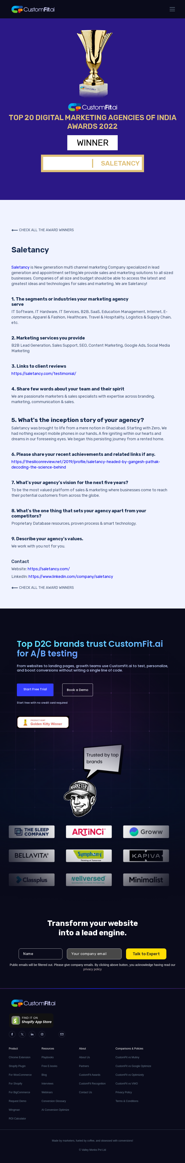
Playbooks (47, 1057)
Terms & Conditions (127, 1101)
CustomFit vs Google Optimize (133, 1066)
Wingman (14, 1109)
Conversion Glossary (53, 1101)
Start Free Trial (35, 689)
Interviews (47, 1083)
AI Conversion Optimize (55, 1109)
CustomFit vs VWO (127, 1083)
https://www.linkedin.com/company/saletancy (70, 576)
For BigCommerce (19, 1092)
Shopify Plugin (17, 1066)
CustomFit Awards (89, 1074)
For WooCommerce (20, 1074)
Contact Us (85, 1092)
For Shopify (15, 1083)
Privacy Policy (124, 1092)
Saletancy (20, 267)
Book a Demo (77, 690)
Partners (84, 1066)
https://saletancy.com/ (49, 569)
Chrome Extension (19, 1057)
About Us (84, 1057)
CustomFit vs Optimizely (130, 1074)
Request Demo (17, 1101)
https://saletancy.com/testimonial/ (43, 373)
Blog (44, 1074)
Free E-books (49, 1066)
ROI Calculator (17, 1118)
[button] (171, 9)
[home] (32, 9)
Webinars (46, 1092)
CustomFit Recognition (92, 1083)
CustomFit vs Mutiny (127, 1057)
